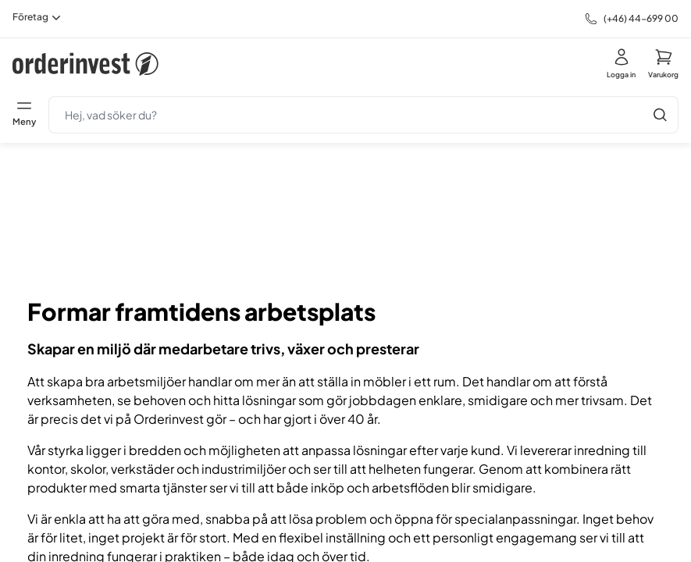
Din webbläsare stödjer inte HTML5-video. (346, 213)
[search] (345, 114)
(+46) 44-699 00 (641, 18)
